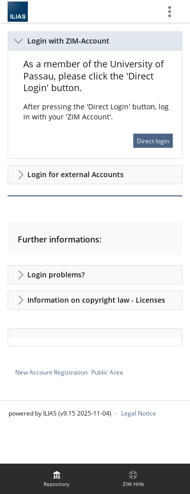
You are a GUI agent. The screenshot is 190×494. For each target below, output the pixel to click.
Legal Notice (138, 413)
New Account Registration (51, 372)
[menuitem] (56, 479)
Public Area (107, 372)
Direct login (153, 141)
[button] (95, 41)
